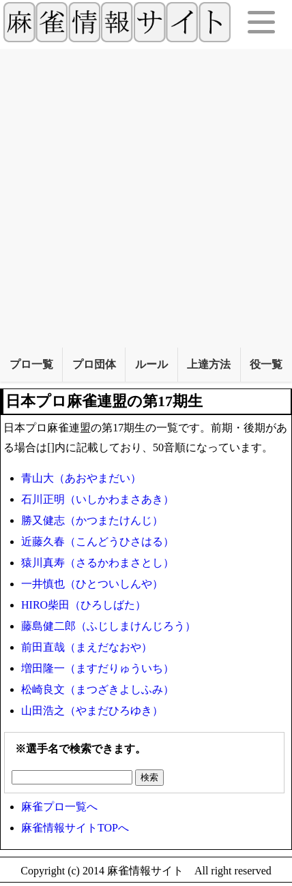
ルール (151, 364)
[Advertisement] (146, 195)
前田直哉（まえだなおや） (86, 647)
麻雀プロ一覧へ (59, 806)
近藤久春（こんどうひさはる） (97, 541)
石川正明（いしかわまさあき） (97, 499)
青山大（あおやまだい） (81, 478)
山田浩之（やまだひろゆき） (92, 710)
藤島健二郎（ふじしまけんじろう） (108, 626)
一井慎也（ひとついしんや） (92, 584)
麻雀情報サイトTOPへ (75, 828)
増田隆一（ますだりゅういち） (97, 668)
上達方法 (209, 364)
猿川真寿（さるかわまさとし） (97, 562)
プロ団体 (94, 364)
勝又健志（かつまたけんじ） (92, 520)
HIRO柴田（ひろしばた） (83, 605)
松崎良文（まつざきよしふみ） (97, 689)
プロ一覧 (31, 364)
